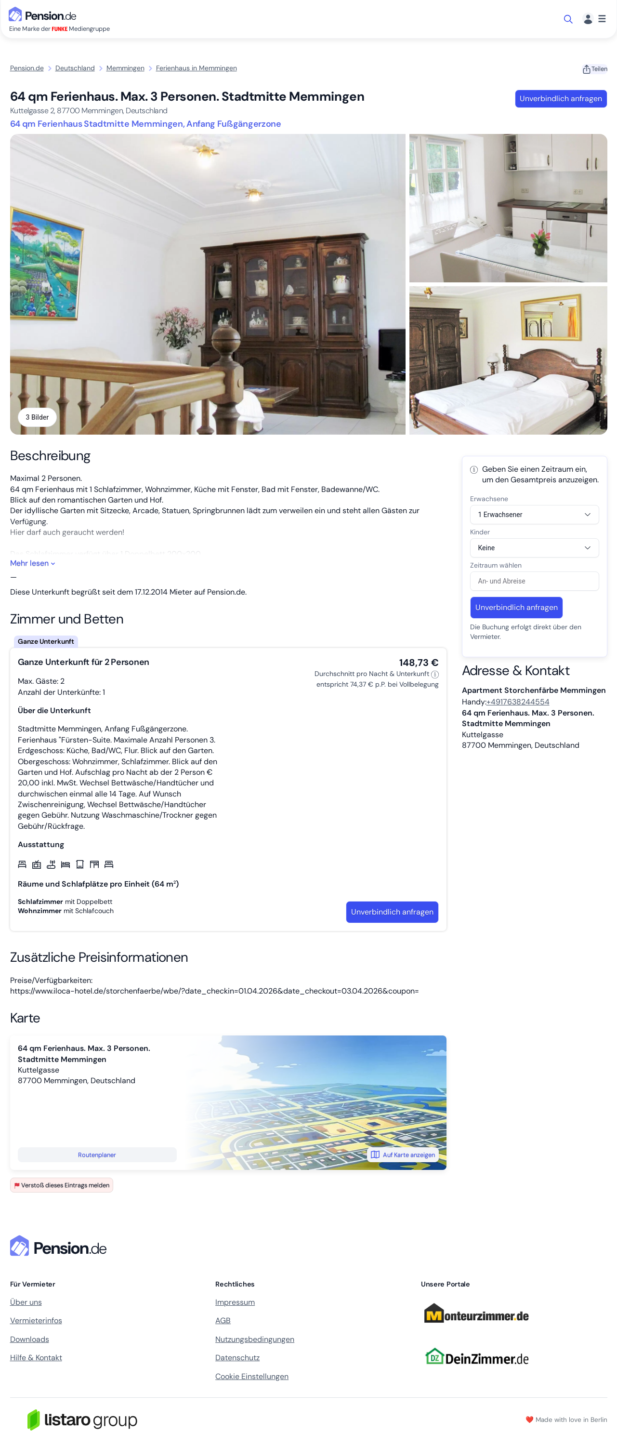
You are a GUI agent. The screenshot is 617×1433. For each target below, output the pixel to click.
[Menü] (594, 19)
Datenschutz (237, 1360)
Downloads (29, 1341)
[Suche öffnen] (569, 19)
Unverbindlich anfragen (561, 98)
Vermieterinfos (36, 1323)
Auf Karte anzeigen (403, 1157)
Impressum (235, 1305)
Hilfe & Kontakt (36, 1360)
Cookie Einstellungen (252, 1378)
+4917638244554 (518, 704)
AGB (223, 1323)
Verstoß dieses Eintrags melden (61, 1187)
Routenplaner (97, 1157)
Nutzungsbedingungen (254, 1341)
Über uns (26, 1305)
